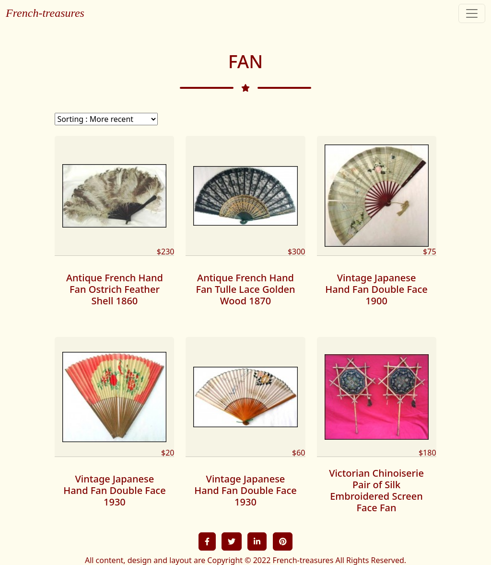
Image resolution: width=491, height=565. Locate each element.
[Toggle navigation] (471, 13)
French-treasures (45, 13)
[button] (207, 541)
